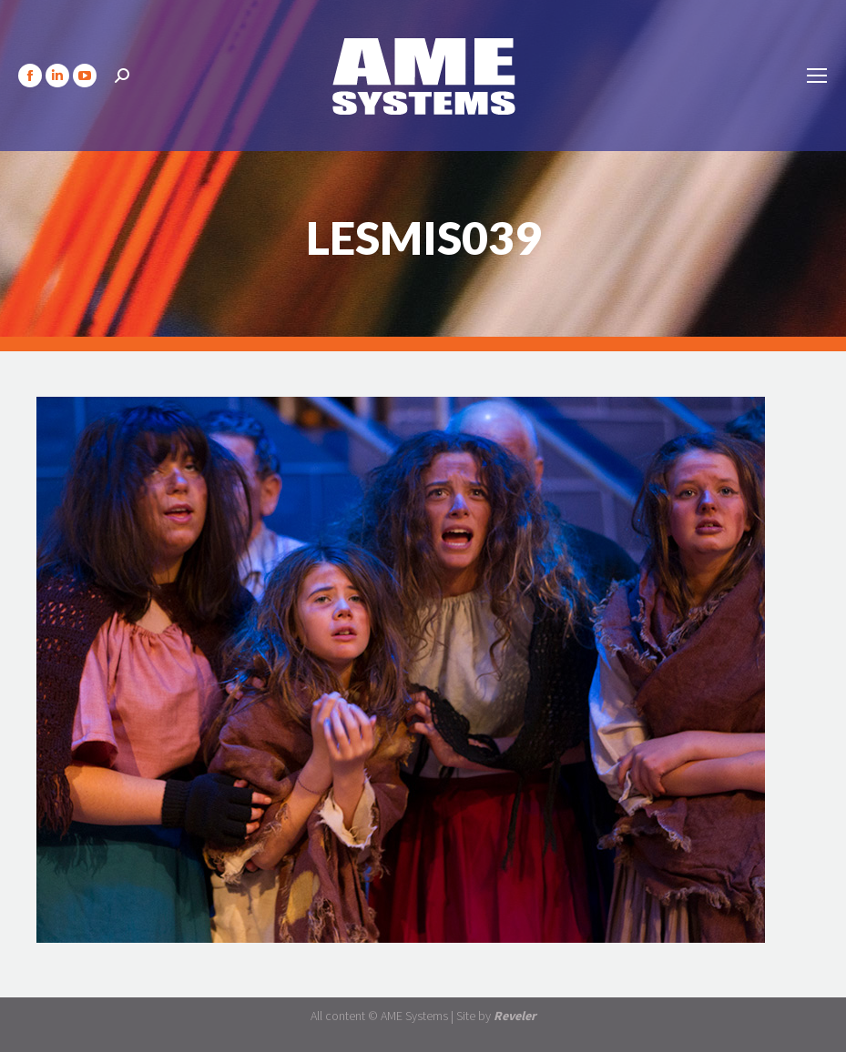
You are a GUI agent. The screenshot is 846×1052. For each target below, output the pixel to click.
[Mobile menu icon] (817, 75)
